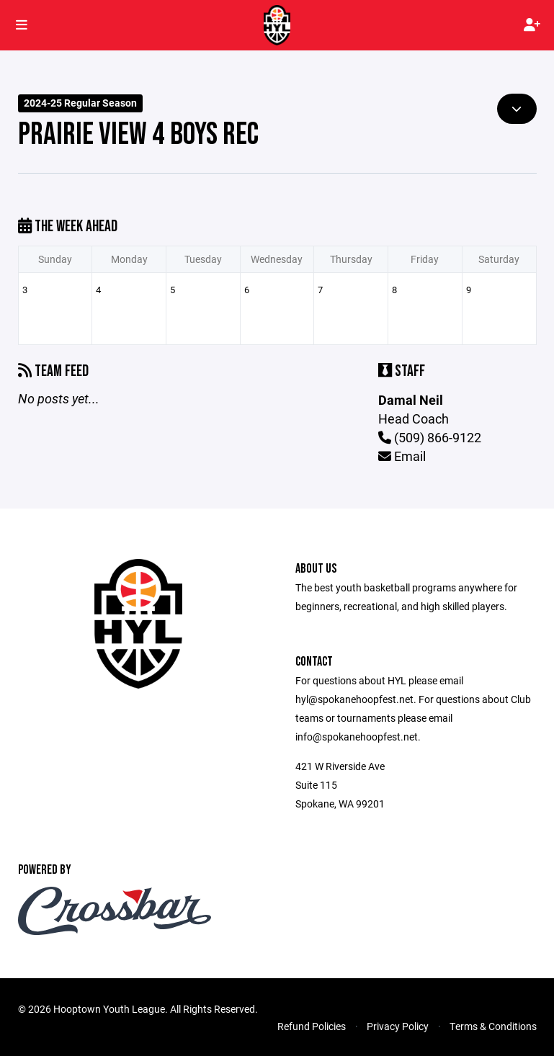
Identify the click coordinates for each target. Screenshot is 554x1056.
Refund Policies (311, 1026)
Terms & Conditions (493, 1026)
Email (402, 456)
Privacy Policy (398, 1026)
